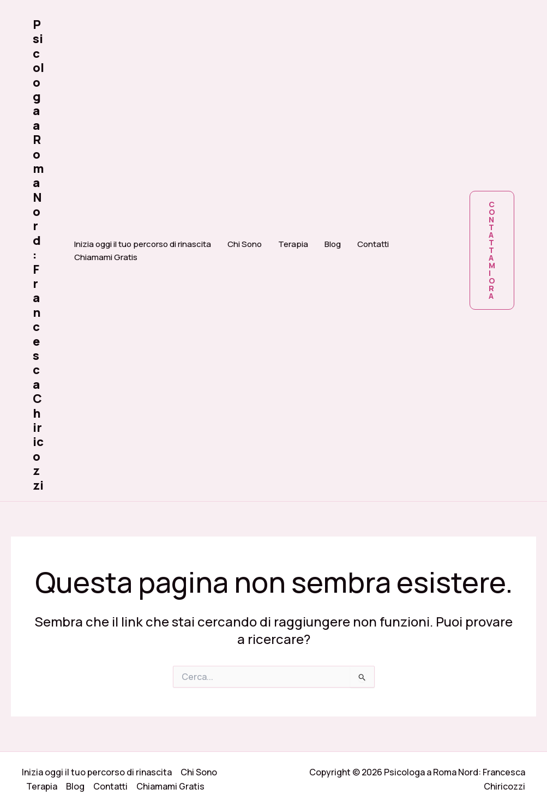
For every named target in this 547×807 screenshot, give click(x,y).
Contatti (373, 244)
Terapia (293, 244)
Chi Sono (244, 244)
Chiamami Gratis (105, 257)
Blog (332, 244)
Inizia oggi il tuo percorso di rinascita (142, 244)
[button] (492, 250)
